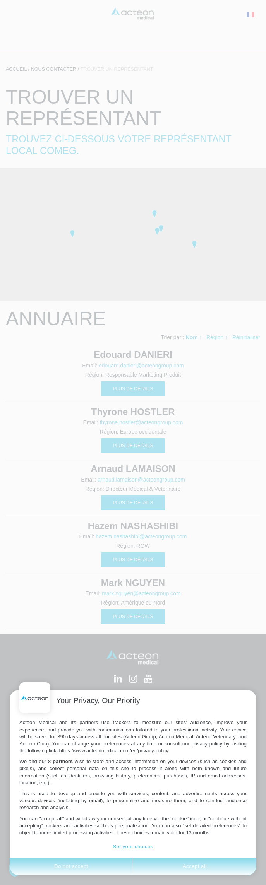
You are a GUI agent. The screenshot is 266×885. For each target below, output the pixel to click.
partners (63, 761)
